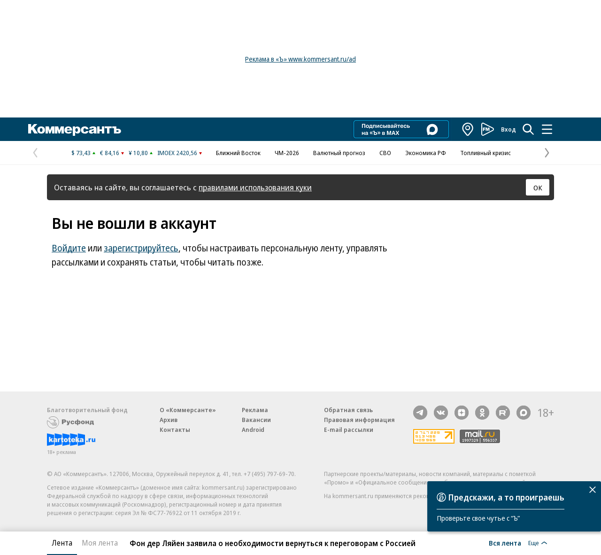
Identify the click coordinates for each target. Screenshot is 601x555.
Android (253, 429)
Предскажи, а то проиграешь (506, 497)
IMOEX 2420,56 (177, 153)
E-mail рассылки (348, 429)
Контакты (175, 429)
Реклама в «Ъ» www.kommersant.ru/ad (300, 59)
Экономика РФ (425, 153)
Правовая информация (359, 419)
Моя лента (100, 543)
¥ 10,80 (138, 153)
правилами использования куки (255, 187)
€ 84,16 (109, 153)
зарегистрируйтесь (141, 248)
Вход (508, 129)
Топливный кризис (485, 153)
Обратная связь (348, 410)
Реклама (255, 410)
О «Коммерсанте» (188, 410)
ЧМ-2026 (287, 153)
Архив (168, 419)
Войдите (69, 248)
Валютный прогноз (339, 153)
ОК (537, 187)
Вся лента (505, 542)
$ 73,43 (81, 153)
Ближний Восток (238, 153)
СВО (385, 153)
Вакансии (256, 419)
